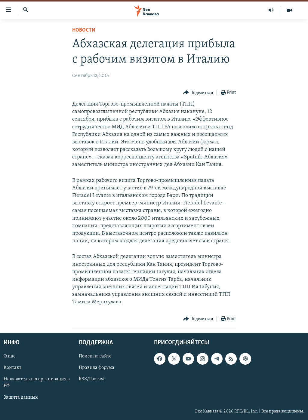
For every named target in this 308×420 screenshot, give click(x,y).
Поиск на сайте (95, 356)
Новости (83, 30)
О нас (9, 356)
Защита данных (21, 397)
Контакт (12, 367)
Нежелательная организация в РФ (37, 382)
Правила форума (96, 367)
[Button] (198, 93)
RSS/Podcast (92, 379)
